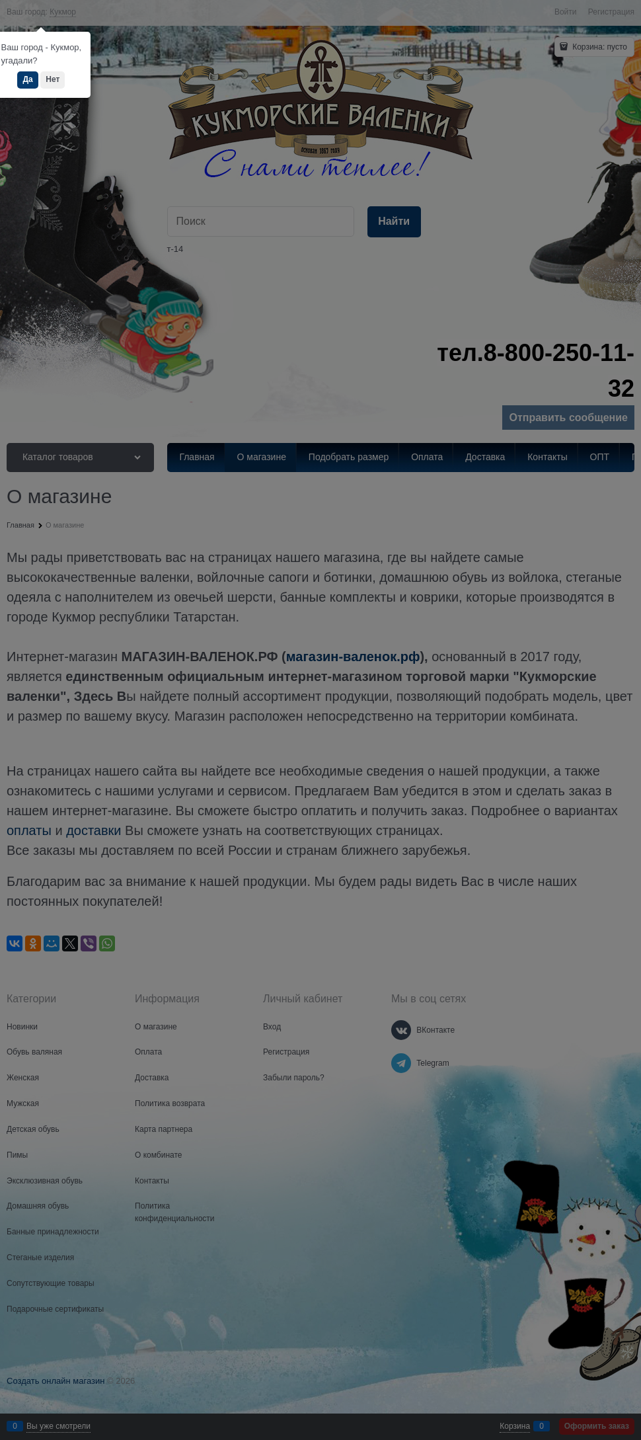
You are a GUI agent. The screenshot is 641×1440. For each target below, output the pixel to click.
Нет (52, 79)
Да (27, 79)
